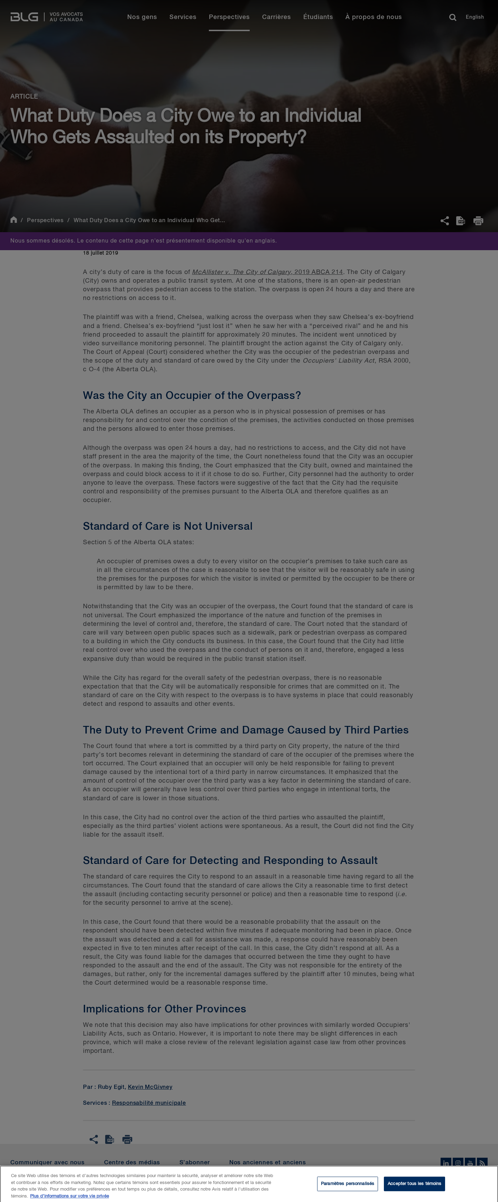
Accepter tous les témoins (414, 1187)
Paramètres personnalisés (347, 1187)
